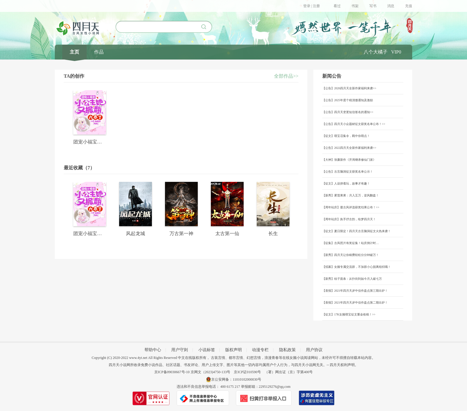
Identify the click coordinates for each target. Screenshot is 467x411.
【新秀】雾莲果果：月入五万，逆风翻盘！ (350, 195)
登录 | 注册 (311, 6)
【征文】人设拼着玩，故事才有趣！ (346, 183)
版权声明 (233, 350)
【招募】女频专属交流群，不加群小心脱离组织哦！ (356, 266)
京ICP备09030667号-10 (172, 372)
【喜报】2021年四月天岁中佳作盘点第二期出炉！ (355, 302)
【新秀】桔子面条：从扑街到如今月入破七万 (352, 278)
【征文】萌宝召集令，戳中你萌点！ (346, 135)
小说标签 (206, 350)
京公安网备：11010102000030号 (236, 379)
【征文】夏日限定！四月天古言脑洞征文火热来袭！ (356, 231)
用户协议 (314, 350)
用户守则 (179, 350)
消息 (390, 6)
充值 (408, 6)
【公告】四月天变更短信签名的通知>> (347, 112)
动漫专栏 (260, 350)
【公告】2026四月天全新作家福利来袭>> (349, 88)
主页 (74, 51)
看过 (337, 6)
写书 (372, 6)
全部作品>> (286, 76)
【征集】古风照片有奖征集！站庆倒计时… (350, 243)
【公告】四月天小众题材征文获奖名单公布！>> (353, 124)
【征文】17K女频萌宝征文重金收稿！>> (349, 314)
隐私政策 (287, 350)
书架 (355, 6)
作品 (99, 51)
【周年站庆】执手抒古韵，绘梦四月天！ (349, 219)
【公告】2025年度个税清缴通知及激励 (347, 100)
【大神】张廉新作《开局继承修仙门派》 (349, 159)
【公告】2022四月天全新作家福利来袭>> (349, 147)
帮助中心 (152, 350)
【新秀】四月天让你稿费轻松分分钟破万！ (350, 255)
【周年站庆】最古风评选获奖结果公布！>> (350, 207)
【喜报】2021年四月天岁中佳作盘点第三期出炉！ (355, 290)
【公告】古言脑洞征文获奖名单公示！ (347, 171)
